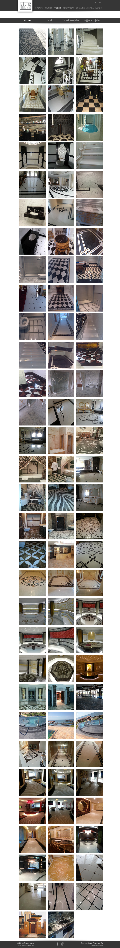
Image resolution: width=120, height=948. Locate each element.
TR (95, 2)
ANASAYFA (39, 8)
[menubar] (97, 2)
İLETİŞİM (98, 8)
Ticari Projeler (70, 20)
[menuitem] (95, 2)
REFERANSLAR (68, 8)
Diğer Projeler (92, 20)
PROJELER (57, 8)
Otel (49, 20)
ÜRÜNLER (48, 8)
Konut (28, 20)
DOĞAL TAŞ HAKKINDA (85, 8)
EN (100, 2)
